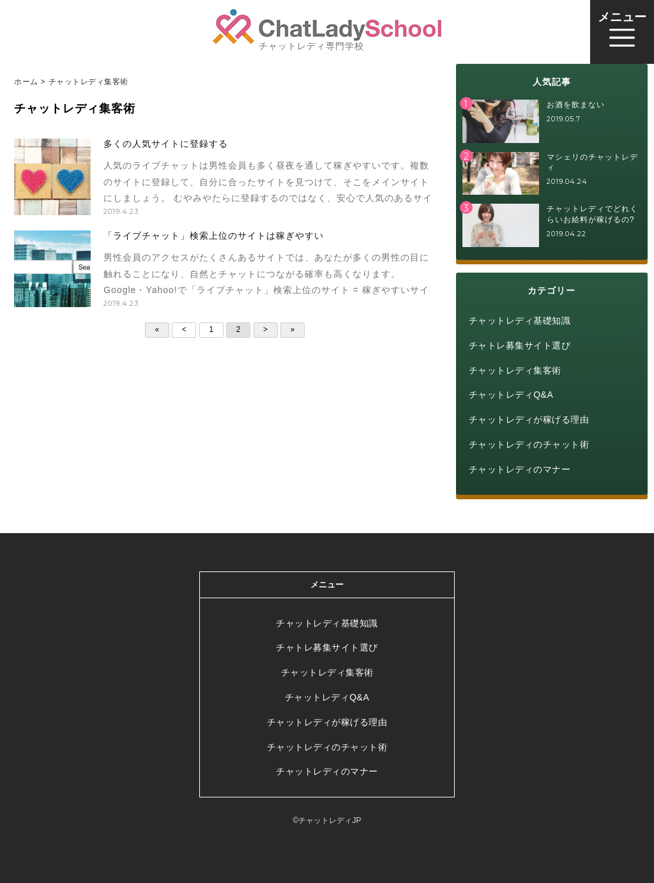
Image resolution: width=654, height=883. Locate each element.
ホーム (26, 81)
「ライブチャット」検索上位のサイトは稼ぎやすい (213, 235)
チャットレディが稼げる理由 (529, 419)
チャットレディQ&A (511, 394)
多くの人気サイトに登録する (165, 144)
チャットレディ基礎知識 (520, 320)
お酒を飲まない (576, 104)
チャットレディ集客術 (515, 370)
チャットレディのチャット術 (529, 444)
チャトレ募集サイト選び (520, 345)
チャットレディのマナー (520, 469)
